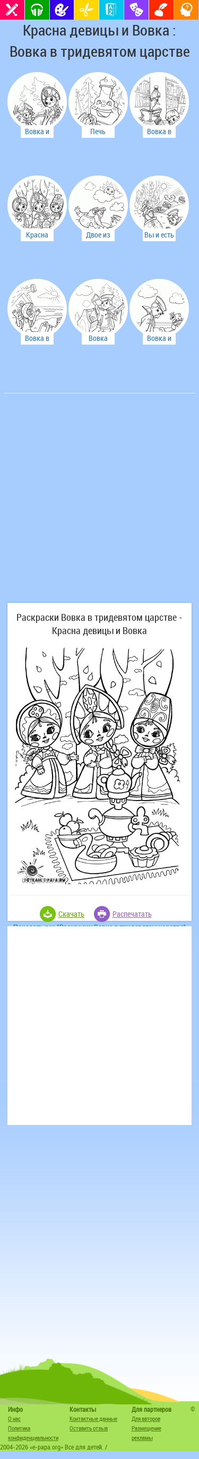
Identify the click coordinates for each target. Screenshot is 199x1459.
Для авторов (146, 1418)
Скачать (71, 914)
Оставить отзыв (89, 1428)
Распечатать (132, 914)
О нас (14, 1418)
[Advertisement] (99, 503)
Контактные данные (93, 1418)
